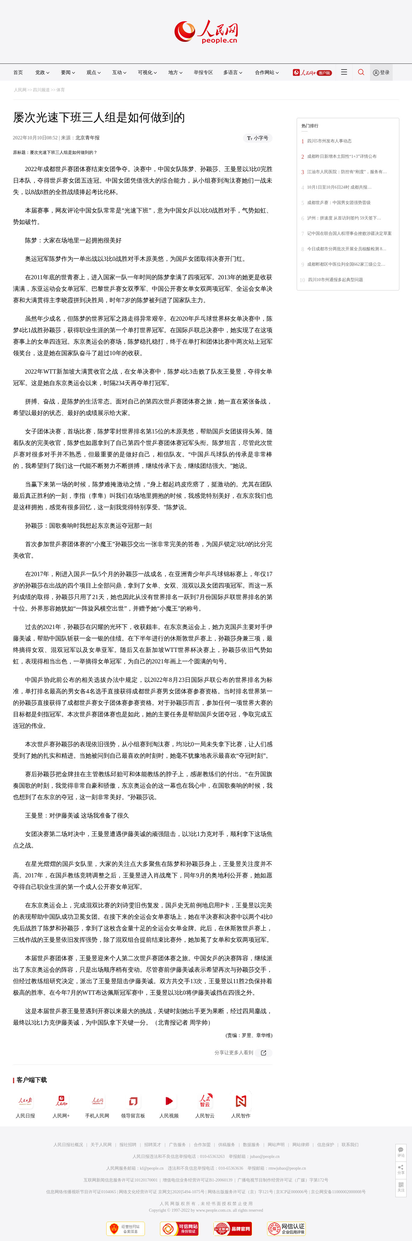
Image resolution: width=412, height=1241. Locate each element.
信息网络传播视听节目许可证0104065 (81, 1192)
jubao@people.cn (264, 1156)
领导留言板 (133, 1104)
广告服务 (177, 1144)
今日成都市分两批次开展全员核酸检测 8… (347, 249)
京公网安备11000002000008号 (338, 1192)
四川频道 (41, 90)
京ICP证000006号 (292, 1192)
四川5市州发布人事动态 (329, 141)
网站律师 (300, 1144)
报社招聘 (128, 1144)
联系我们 (350, 1144)
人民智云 (205, 1104)
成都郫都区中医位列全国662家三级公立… (346, 264)
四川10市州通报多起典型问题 (335, 279)
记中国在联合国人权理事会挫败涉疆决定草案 (349, 233)
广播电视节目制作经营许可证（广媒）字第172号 (283, 1180)
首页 (18, 72)
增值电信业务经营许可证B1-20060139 (197, 1180)
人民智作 (240, 1104)
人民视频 (169, 1104)
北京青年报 (87, 137)
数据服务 (251, 1144)
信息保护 (325, 1144)
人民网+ (61, 1104)
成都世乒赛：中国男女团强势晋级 (339, 202)
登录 (385, 72)
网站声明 (276, 1144)
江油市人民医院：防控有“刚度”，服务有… (347, 172)
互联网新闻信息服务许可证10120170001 (121, 1180)
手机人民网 (97, 1104)
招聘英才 (152, 1144)
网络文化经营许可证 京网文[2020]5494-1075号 (162, 1192)
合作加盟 (202, 1144)
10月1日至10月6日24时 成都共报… (339, 187)
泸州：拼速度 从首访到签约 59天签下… (344, 218)
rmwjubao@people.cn (287, 1168)
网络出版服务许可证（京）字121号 (240, 1192)
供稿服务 (226, 1144)
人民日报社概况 (68, 1144)
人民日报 (25, 1104)
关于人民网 (101, 1144)
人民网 (20, 90)
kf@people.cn (152, 1168)
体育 (60, 90)
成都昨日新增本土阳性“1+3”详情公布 (342, 156)
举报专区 (203, 72)
